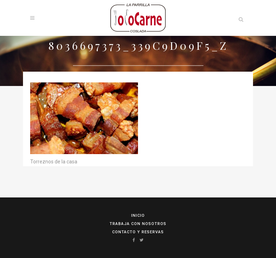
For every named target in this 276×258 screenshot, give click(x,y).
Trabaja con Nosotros (138, 223)
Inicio (138, 215)
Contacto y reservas (138, 232)
